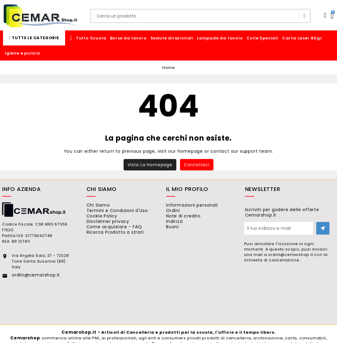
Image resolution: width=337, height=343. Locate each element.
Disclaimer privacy (115, 229)
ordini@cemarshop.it (36, 275)
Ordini (181, 213)
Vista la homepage (150, 165)
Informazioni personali (199, 205)
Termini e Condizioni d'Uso (124, 213)
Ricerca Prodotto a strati (122, 246)
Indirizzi (182, 229)
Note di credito (191, 221)
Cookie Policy (109, 221)
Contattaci (196, 165)
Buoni (180, 238)
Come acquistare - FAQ (121, 238)
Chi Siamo (105, 205)
